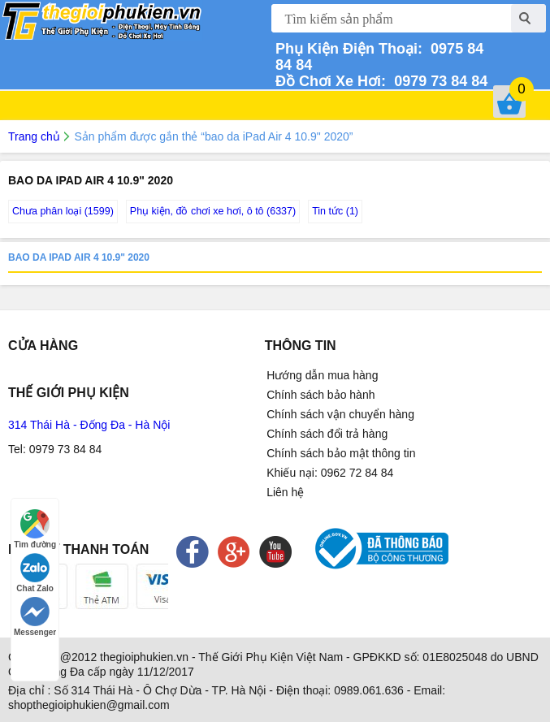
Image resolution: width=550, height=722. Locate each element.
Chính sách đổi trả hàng (327, 433)
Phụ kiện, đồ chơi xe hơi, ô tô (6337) (213, 211)
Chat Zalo (35, 573)
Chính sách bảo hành (320, 394)
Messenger (35, 617)
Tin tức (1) (335, 211)
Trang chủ (34, 136)
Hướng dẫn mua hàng (322, 375)
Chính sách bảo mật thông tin (340, 453)
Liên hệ (285, 492)
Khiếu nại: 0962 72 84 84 (329, 472)
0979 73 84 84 (436, 81)
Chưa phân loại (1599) (63, 211)
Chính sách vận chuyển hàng (340, 414)
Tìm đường (35, 529)
